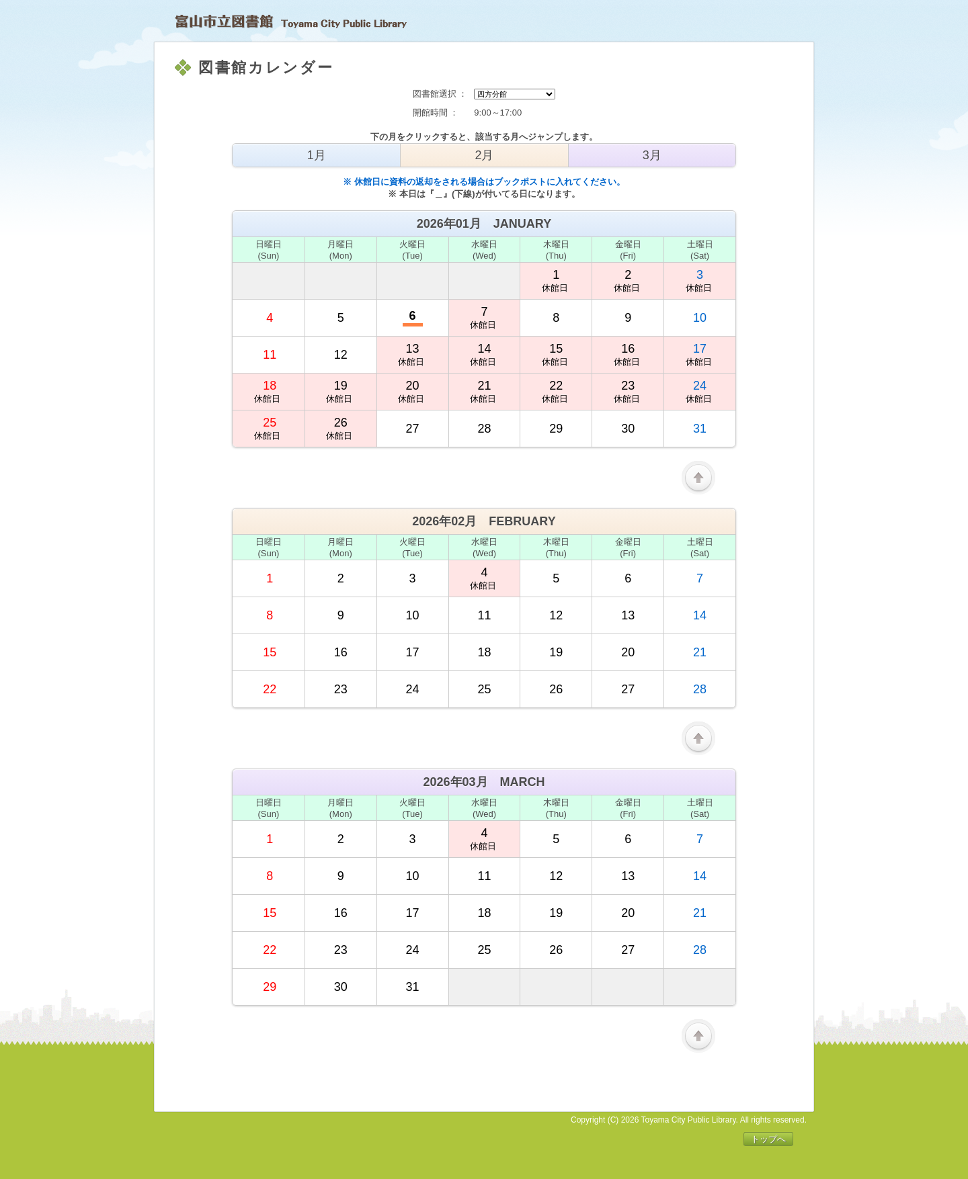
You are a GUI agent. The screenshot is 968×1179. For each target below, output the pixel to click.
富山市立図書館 (291, 21)
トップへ (768, 1139)
